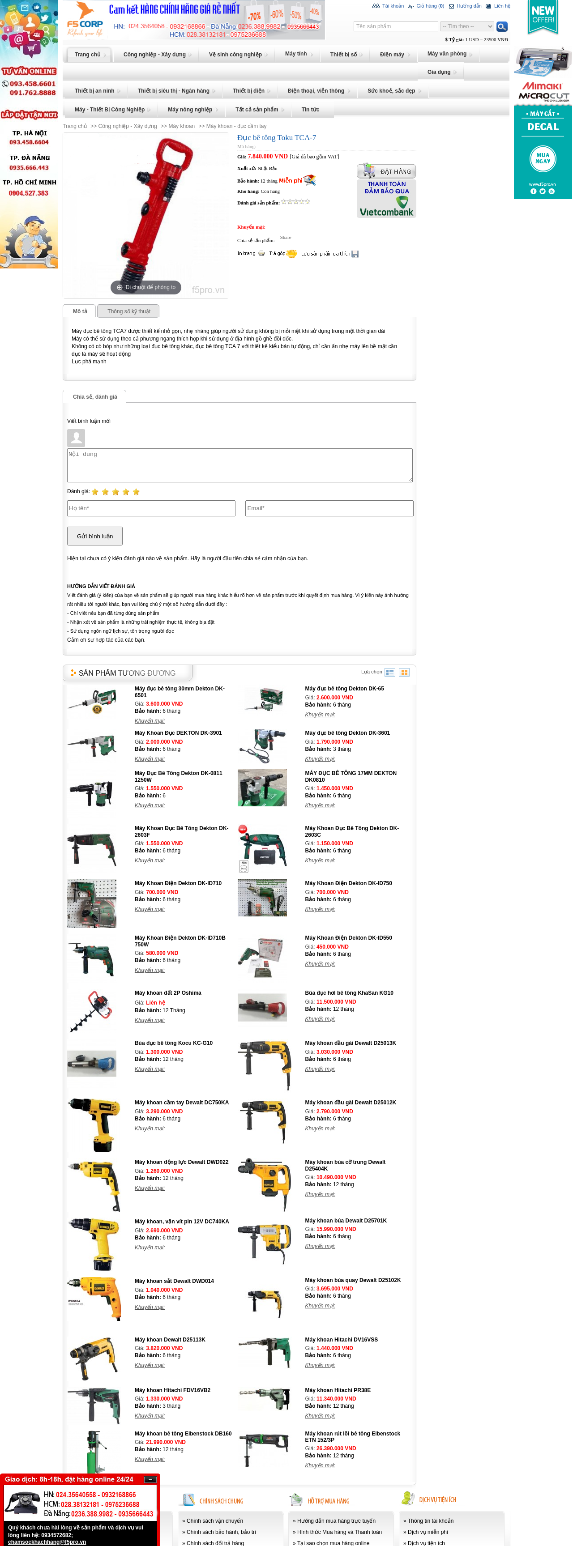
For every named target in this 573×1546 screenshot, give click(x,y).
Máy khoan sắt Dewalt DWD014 (174, 1281)
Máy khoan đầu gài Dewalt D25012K (351, 1102)
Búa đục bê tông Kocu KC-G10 (174, 1043)
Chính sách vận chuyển (215, 1521)
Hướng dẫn (464, 6)
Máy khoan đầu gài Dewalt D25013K (351, 1043)
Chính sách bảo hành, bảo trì (221, 1532)
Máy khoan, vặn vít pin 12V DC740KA (182, 1221)
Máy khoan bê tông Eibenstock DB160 (183, 1434)
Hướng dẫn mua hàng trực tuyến (336, 1521)
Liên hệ (497, 6)
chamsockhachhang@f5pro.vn (47, 1542)
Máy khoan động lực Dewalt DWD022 (182, 1162)
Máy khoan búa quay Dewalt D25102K (353, 1280)
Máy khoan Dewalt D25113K (170, 1340)
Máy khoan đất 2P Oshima (168, 993)
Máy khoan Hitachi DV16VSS (341, 1340)
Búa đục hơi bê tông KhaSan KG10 (349, 993)
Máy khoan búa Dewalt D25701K (346, 1221)
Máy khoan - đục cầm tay (236, 126)
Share (283, 237)
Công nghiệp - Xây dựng (127, 126)
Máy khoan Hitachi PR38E (338, 1390)
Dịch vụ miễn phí (428, 1532)
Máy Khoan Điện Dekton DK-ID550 (348, 938)
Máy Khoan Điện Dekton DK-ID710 (178, 883)
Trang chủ (75, 126)
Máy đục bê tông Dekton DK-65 (344, 689)
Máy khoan (181, 126)
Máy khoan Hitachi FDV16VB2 (172, 1390)
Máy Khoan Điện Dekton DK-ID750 (348, 883)
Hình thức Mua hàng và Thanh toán (339, 1532)
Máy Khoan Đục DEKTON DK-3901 (178, 733)
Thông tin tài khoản (430, 1521)
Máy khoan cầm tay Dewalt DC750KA (182, 1102)
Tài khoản (388, 6)
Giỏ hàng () (425, 6)
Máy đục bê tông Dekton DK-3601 (347, 733)
